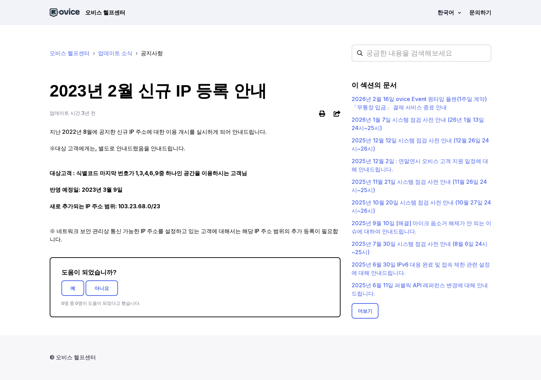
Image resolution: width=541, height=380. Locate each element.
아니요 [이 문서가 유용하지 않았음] (102, 288)
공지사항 (152, 53)
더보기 (365, 311)
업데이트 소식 (115, 53)
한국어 (446, 12)
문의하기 (480, 12)
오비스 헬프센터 (70, 53)
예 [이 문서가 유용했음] (72, 288)
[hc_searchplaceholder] (421, 53)
